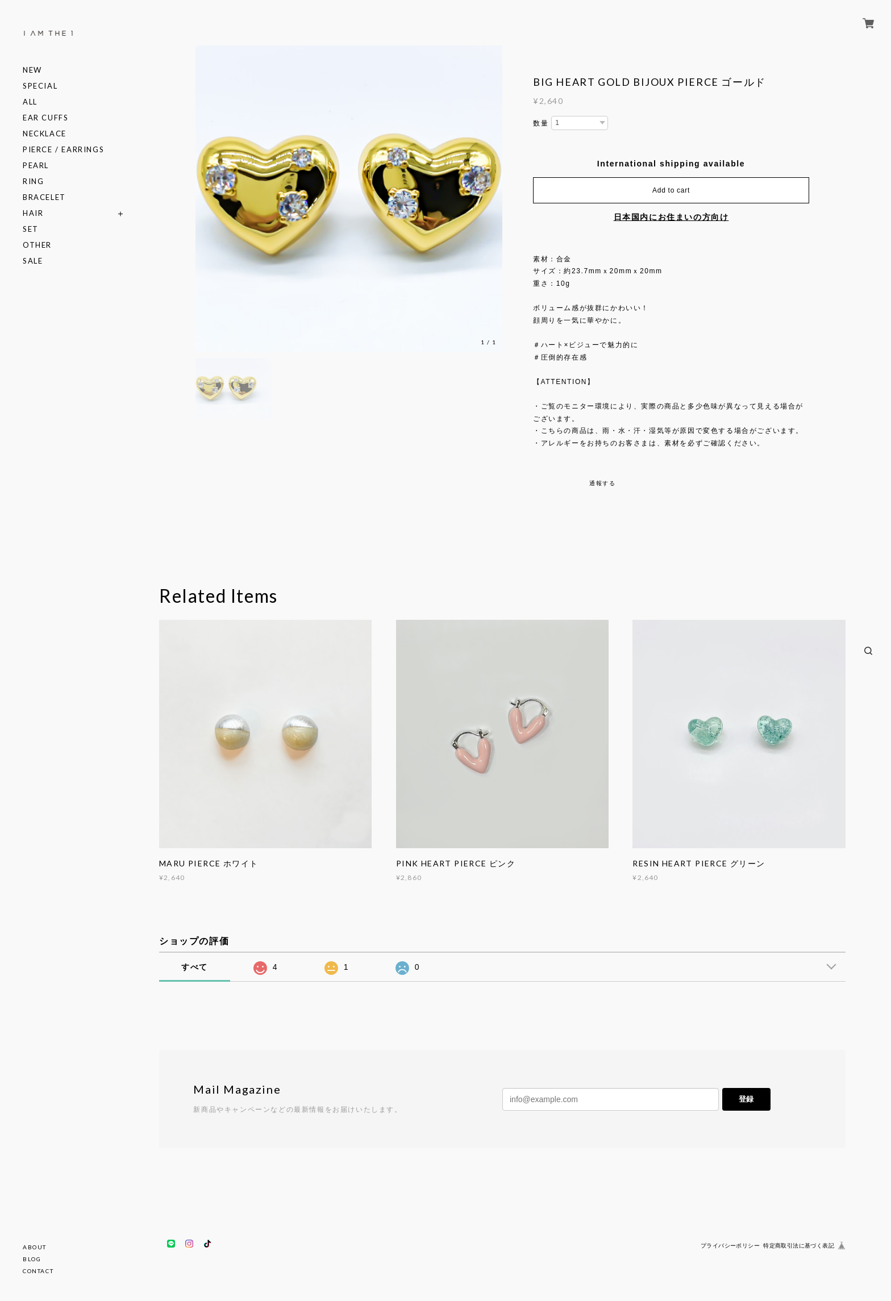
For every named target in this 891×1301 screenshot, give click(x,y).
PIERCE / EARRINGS (63, 149)
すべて (194, 966)
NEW (32, 70)
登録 (746, 1099)
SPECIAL (40, 86)
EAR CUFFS (45, 118)
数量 (540, 123)
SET (31, 229)
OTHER (37, 245)
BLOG (32, 1259)
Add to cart (671, 190)
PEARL (36, 165)
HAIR (33, 213)
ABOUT (35, 1247)
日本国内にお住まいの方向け (671, 217)
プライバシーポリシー (730, 1245)
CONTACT (38, 1270)
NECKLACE (44, 133)
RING (33, 181)
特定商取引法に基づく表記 (798, 1245)
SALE (33, 261)
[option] (348, 198)
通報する (602, 483)
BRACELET (44, 197)
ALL (30, 102)
